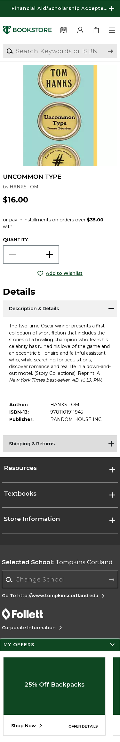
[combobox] (60, 580)
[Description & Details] (60, 308)
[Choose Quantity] (31, 254)
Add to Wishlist (64, 273)
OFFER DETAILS (83, 726)
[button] (112, 30)
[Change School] (60, 579)
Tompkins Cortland (57, 562)
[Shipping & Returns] (60, 443)
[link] (96, 30)
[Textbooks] (64, 30)
